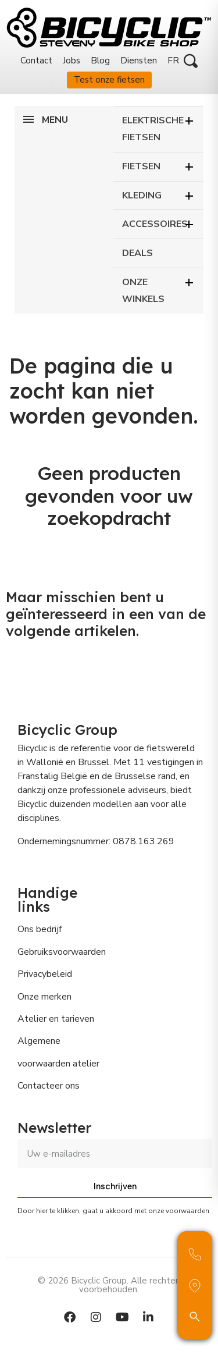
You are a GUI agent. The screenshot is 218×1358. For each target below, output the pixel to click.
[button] (191, 61)
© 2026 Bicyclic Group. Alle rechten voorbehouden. (109, 1285)
